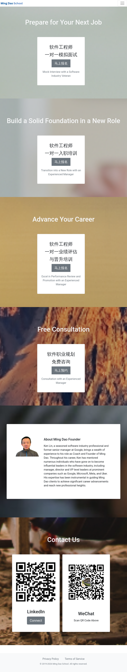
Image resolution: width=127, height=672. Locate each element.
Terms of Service (75, 658)
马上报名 (61, 63)
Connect (36, 621)
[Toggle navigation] (122, 3)
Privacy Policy (50, 658)
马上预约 (61, 370)
